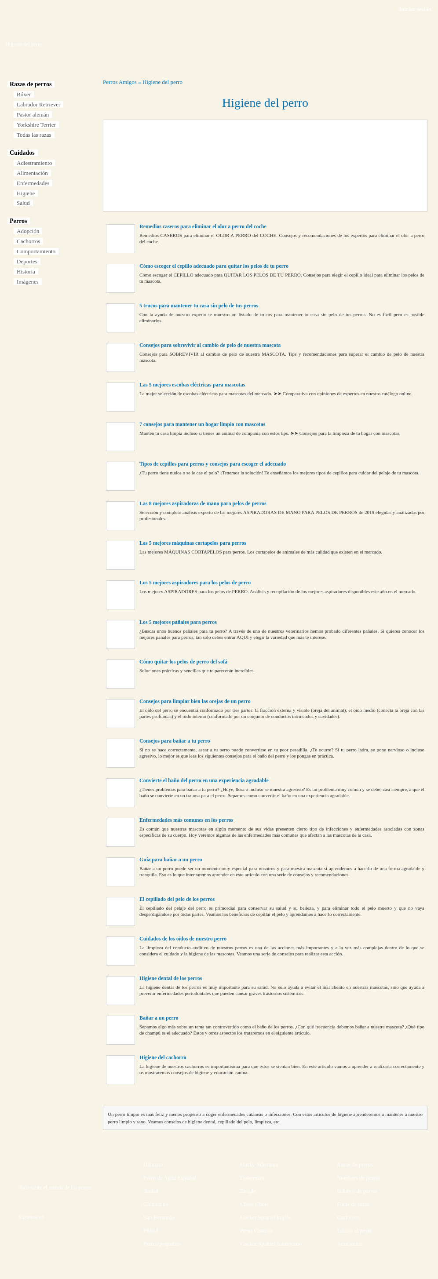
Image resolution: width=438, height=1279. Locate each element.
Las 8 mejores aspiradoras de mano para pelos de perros (202, 503)
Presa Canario (256, 1230)
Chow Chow (254, 1204)
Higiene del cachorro (162, 1057)
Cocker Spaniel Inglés (265, 1217)
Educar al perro (354, 1230)
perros (84, 1187)
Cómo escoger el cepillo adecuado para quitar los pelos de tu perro (213, 266)
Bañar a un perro (159, 1018)
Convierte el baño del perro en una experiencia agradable (204, 780)
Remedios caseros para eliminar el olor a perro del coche (202, 226)
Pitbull (151, 1230)
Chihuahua (155, 1204)
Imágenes (28, 281)
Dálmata (153, 1164)
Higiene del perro (162, 82)
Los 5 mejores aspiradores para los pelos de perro (195, 582)
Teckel (150, 1191)
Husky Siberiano (259, 1164)
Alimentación (32, 173)
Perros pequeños (162, 1243)
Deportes (27, 261)
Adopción (28, 231)
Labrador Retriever (38, 104)
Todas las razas (34, 134)
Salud (23, 203)
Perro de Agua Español (169, 1177)
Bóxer (24, 94)
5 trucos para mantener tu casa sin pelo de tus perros (198, 305)
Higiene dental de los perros (170, 978)
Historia (26, 271)
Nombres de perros (358, 1177)
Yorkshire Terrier (36, 124)
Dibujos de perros (357, 1191)
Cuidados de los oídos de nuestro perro (182, 939)
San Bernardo (159, 1217)
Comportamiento (36, 251)
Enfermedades (33, 183)
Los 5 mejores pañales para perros (178, 622)
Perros (18, 221)
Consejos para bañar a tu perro (174, 741)
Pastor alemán (33, 114)
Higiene (26, 193)
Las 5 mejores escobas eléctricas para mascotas (192, 385)
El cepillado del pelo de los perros (177, 899)
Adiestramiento (34, 163)
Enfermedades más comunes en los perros (186, 820)
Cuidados (22, 152)
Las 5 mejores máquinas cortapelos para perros (192, 543)
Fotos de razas (353, 1204)
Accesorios (349, 1243)
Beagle (248, 1191)
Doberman (252, 1177)
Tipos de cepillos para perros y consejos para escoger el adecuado (212, 464)
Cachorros (28, 241)
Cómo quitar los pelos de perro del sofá (183, 662)
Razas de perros (30, 84)
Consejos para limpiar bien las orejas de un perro (195, 701)
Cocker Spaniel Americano (271, 1243)
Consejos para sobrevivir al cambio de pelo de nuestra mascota (210, 345)
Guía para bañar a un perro (170, 859)
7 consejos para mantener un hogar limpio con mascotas (202, 424)
